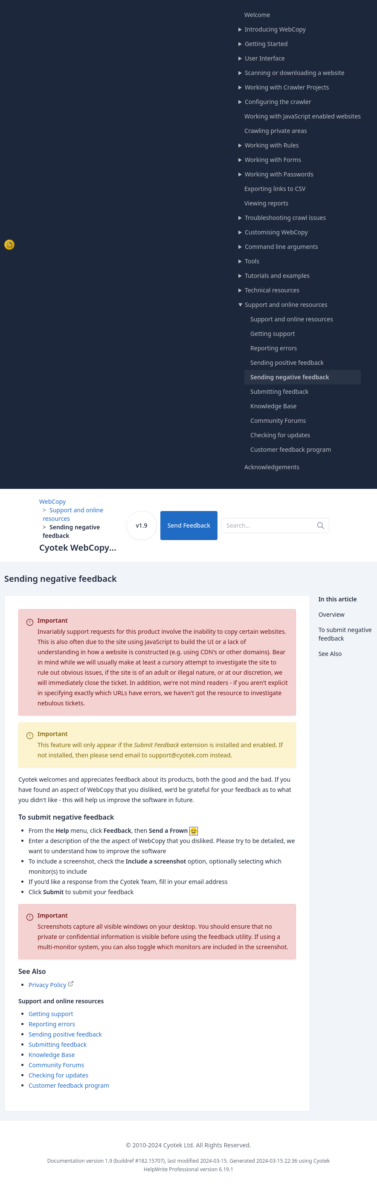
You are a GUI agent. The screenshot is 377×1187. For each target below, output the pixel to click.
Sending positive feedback (287, 362)
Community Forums (278, 420)
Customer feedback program (290, 449)
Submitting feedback (279, 391)
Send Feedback (189, 525)
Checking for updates (280, 435)
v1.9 (141, 525)
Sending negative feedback (289, 377)
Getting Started (266, 44)
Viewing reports (266, 203)
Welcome (257, 15)
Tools (252, 261)
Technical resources (272, 290)
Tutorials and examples (277, 275)
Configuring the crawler (278, 102)
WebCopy (52, 501)
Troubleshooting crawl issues (285, 218)
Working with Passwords (279, 174)
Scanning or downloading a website (295, 73)
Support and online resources (286, 304)
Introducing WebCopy (275, 29)
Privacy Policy (47, 985)
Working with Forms (273, 160)
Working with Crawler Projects (287, 87)
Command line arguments (281, 247)
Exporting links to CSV (274, 189)
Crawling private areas (275, 131)
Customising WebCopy (276, 232)
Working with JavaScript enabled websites (302, 116)
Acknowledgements (271, 467)
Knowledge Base (273, 406)
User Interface (265, 58)
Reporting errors (273, 348)
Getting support (272, 333)
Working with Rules (272, 145)
